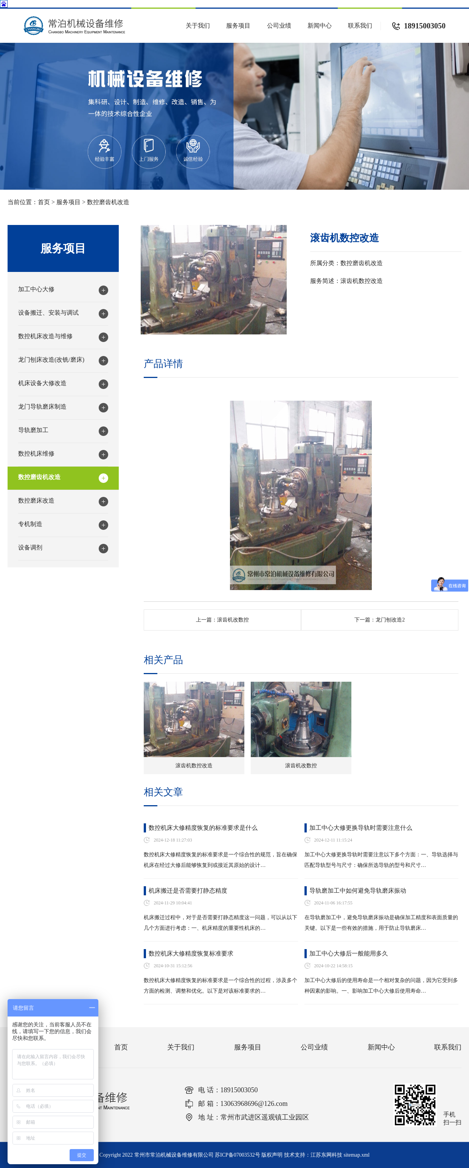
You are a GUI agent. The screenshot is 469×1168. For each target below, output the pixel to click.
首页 (44, 202)
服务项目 (238, 25)
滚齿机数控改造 (194, 765)
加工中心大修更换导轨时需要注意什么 (360, 827)
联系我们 (360, 25)
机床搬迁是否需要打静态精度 (188, 890)
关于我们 (198, 25)
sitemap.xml (356, 1155)
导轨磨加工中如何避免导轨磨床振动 (357, 890)
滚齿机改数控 (233, 620)
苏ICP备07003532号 (237, 1155)
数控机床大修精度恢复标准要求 (191, 953)
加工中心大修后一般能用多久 (348, 953)
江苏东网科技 (326, 1155)
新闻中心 (319, 25)
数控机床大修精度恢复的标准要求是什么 (203, 827)
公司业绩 (279, 25)
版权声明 (272, 1155)
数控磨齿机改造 (108, 202)
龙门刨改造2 (390, 620)
